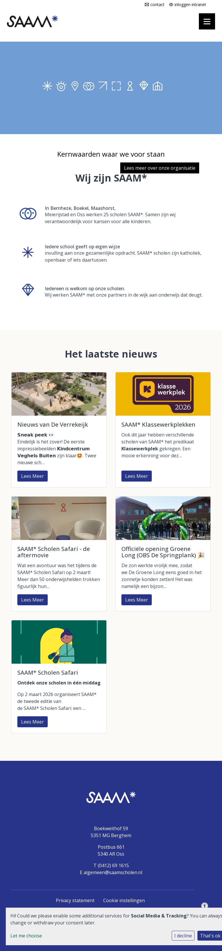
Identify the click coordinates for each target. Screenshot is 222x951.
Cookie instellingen (124, 900)
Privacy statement (75, 900)
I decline (183, 936)
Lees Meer (32, 476)
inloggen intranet (190, 4)
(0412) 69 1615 (113, 865)
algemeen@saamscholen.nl (113, 872)
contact (157, 4)
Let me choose (26, 936)
